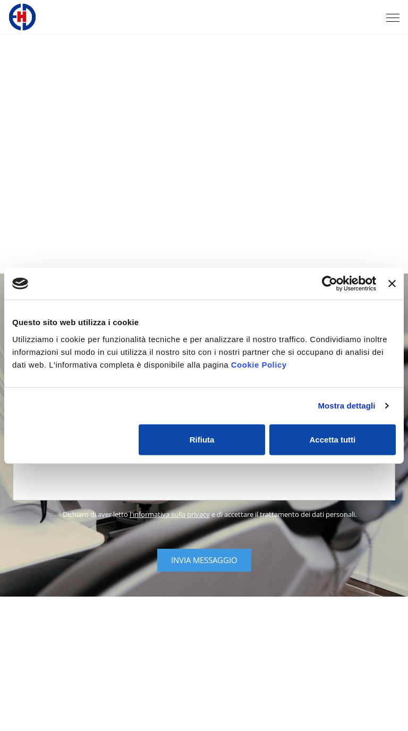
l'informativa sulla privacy (170, 514)
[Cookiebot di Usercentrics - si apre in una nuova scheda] (329, 284)
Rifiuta (202, 439)
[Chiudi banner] (392, 283)
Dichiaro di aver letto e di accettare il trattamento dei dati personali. (204, 514)
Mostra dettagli (346, 405)
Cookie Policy (259, 364)
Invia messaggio (204, 560)
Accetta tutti (333, 439)
